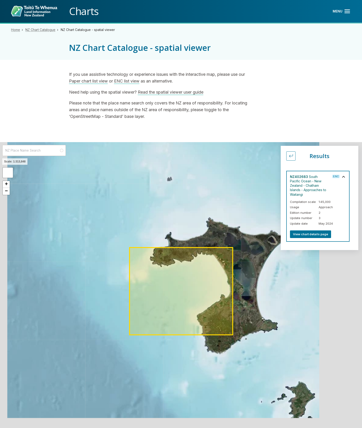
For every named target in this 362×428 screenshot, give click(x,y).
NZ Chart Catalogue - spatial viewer (88, 30)
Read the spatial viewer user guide (170, 92)
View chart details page (310, 234)
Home (15, 30)
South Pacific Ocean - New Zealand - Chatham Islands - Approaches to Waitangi (308, 185)
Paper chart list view (88, 81)
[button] (8, 173)
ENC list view (126, 81)
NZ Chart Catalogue (40, 30)
